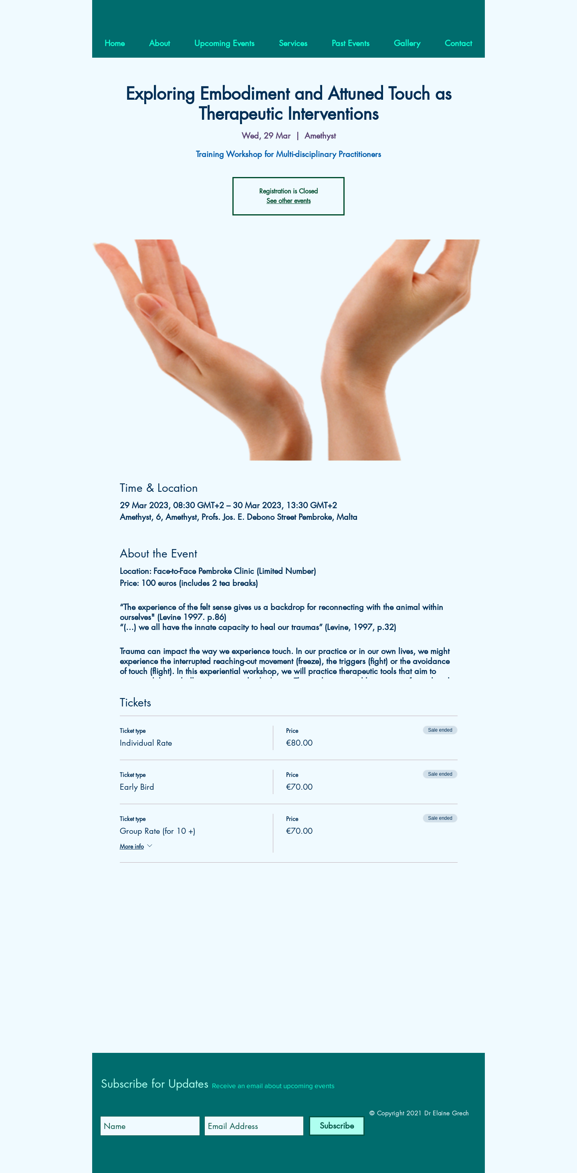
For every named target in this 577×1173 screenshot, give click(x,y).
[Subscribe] (337, 1126)
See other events (288, 201)
